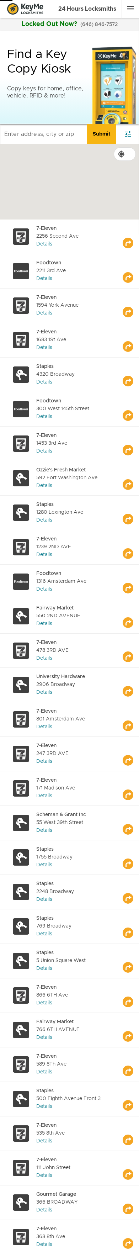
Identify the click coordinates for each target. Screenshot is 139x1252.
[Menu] (130, 8)
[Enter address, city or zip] (43, 134)
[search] (101, 134)
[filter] (128, 134)
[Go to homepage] (25, 9)
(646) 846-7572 (99, 24)
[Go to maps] (131, 236)
